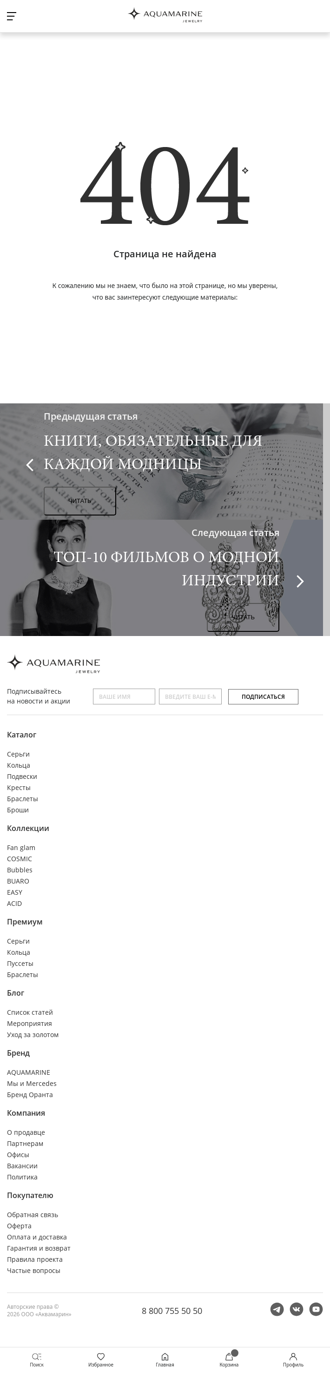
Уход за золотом (33, 1034)
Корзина (229, 1360)
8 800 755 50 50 (172, 1310)
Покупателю (30, 1195)
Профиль (293, 1360)
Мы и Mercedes (32, 1083)
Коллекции (28, 828)
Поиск (37, 1360)
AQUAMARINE (28, 1072)
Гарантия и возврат (39, 1248)
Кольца (18, 765)
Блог (15, 993)
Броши (18, 809)
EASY (14, 892)
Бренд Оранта (30, 1094)
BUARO (18, 881)
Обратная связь (32, 1214)
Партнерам (25, 1143)
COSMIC (19, 858)
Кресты (19, 787)
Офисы (18, 1154)
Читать (80, 500)
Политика (22, 1176)
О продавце (26, 1132)
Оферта (19, 1225)
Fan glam (21, 847)
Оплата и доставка (37, 1236)
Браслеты (22, 798)
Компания (26, 1113)
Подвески (22, 776)
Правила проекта (35, 1259)
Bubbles (20, 869)
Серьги (18, 754)
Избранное (100, 1360)
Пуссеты (20, 963)
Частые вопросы (33, 1270)
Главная (165, 1360)
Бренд (18, 1053)
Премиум (25, 922)
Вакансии (22, 1165)
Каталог (21, 735)
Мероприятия (29, 1023)
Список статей (30, 1012)
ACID (14, 903)
